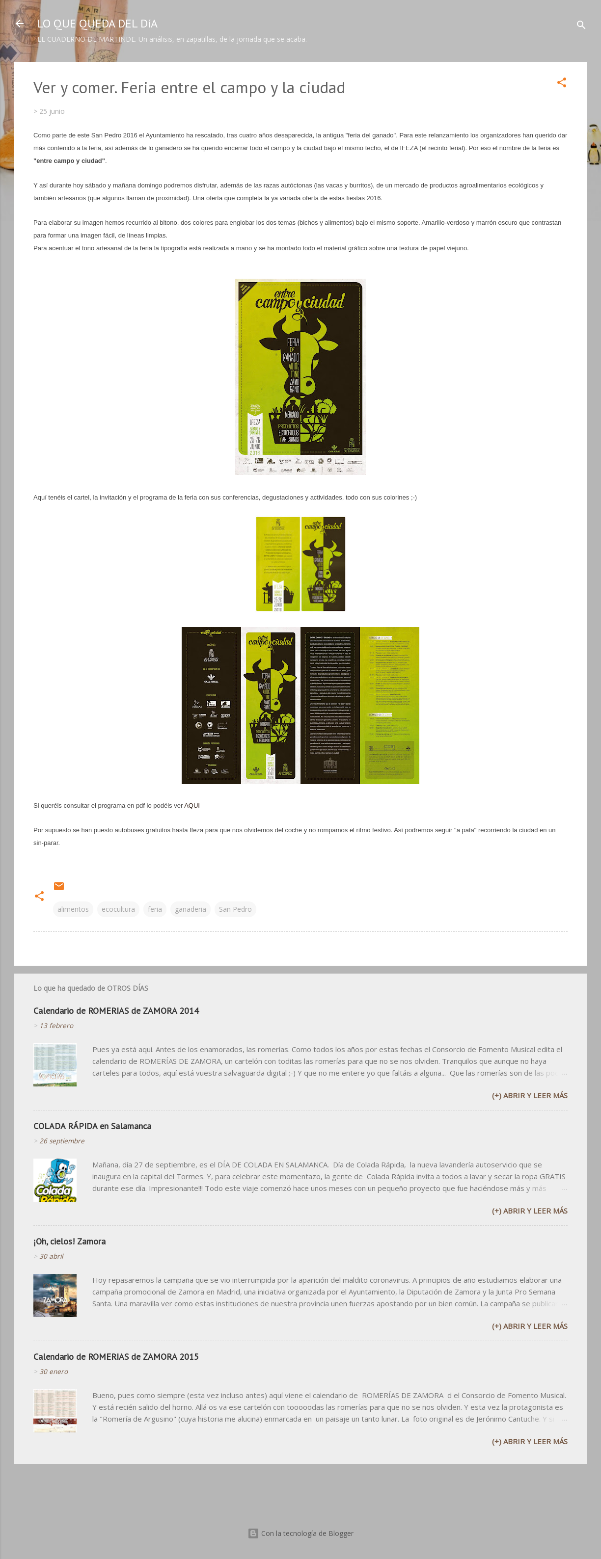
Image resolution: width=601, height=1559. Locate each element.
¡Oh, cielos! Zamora (69, 1241)
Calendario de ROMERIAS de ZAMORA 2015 (116, 1356)
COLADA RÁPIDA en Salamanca (92, 1126)
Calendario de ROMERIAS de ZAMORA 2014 (116, 1010)
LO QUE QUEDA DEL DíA (97, 23)
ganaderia (190, 909)
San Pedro (235, 909)
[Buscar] (581, 27)
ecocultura (118, 909)
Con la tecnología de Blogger (300, 1533)
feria (155, 909)
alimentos (73, 909)
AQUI (192, 805)
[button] (562, 84)
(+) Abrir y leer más (530, 1095)
